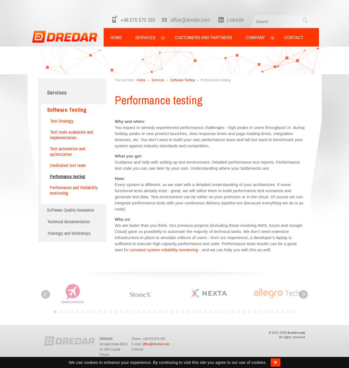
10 (105, 311)
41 (277, 311)
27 (199, 311)
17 (144, 311)
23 (177, 311)
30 (216, 311)
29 (210, 311)
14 (127, 311)
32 (227, 311)
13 (121, 311)
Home (141, 80)
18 (149, 311)
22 (171, 311)
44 (294, 311)
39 (266, 311)
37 (255, 311)
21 (166, 311)
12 (116, 311)
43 (288, 311)
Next (303, 294)
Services (57, 92)
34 (238, 311)
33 (232, 311)
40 (271, 311)
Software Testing (182, 80)
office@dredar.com (190, 20)
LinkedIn (138, 349)
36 (249, 311)
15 (132, 311)
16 (138, 311)
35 (244, 311)
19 (155, 311)
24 (182, 311)
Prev (45, 294)
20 (160, 311)
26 (194, 311)
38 (260, 311)
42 (282, 311)
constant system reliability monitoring (164, 249)
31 (221, 311)
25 (188, 311)
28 (205, 311)
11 (110, 311)
